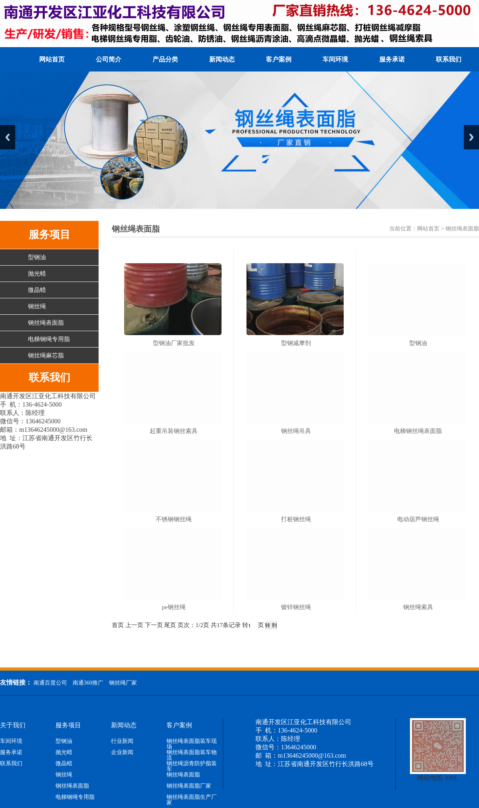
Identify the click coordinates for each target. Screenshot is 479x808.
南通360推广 (88, 683)
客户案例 (278, 59)
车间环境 (335, 59)
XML (451, 777)
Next (471, 137)
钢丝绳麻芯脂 (46, 355)
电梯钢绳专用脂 (49, 339)
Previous (7, 137)
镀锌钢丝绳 (296, 607)
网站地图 (430, 777)
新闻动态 (222, 59)
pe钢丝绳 (173, 607)
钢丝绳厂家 (123, 683)
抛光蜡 (37, 273)
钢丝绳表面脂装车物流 (191, 755)
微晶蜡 (37, 290)
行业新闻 (122, 741)
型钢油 (37, 257)
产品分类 (165, 59)
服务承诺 (392, 59)
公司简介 (108, 59)
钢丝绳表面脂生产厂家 (191, 800)
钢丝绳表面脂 (46, 323)
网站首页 (52, 59)
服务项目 (68, 725)
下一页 (154, 625)
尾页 (170, 625)
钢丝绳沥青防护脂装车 (191, 766)
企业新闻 (122, 752)
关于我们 (13, 725)
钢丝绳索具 (418, 607)
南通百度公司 (50, 683)
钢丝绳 (37, 306)
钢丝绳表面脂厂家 (188, 786)
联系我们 (448, 59)
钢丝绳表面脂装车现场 (191, 744)
